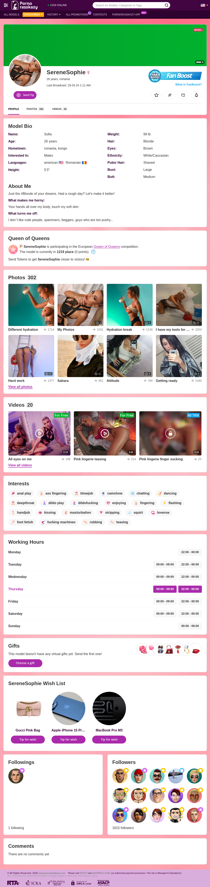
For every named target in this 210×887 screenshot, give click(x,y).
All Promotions (78, 14)
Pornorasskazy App (127, 14)
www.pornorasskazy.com (52, 873)
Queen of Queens (107, 246)
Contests (100, 14)
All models (11, 14)
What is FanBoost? (188, 84)
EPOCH (83, 873)
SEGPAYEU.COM (101, 873)
